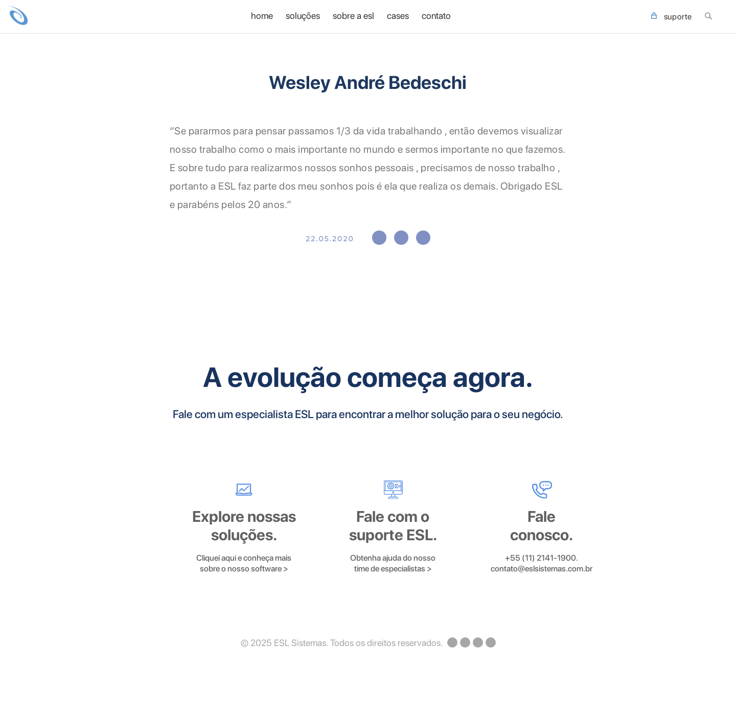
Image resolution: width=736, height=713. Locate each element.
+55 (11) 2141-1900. (541, 558)
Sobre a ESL (353, 16)
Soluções (303, 16)
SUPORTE (671, 16)
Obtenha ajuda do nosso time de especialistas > (392, 563)
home (262, 16)
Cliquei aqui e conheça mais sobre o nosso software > (243, 563)
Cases (398, 16)
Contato (436, 16)
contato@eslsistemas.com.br (541, 568)
